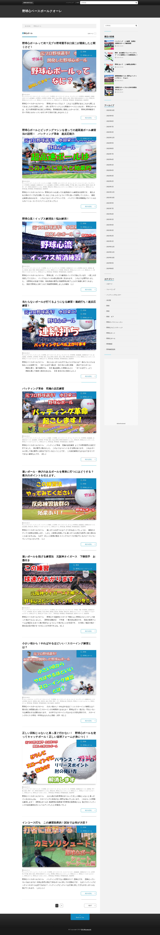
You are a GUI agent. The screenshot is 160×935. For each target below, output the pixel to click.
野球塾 (45, 186)
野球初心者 (63, 701)
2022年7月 (110, 154)
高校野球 (85, 100)
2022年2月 (110, 181)
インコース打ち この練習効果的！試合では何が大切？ (55, 822)
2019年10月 (110, 257)
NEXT (90, 905)
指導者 (49, 98)
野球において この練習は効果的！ (126, 64)
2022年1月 (110, 186)
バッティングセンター (113, 295)
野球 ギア (56, 701)
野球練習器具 (78, 100)
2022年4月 (110, 170)
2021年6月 (110, 214)
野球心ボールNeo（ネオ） (45, 613)
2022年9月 (110, 143)
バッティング (45, 96)
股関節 (51, 611)
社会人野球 (59, 98)
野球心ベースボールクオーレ (42, 10)
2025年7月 (110, 126)
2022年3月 (110, 176)
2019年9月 (110, 263)
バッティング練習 (46, 183)
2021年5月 (110, 219)
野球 (84, 52)
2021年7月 (110, 208)
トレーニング (110, 289)
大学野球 (37, 98)
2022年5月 (110, 165)
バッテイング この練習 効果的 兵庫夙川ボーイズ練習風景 (88, 2)
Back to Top (80, 917)
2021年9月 (110, 203)
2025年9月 (110, 116)
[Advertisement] (121, 390)
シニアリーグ (28, 96)
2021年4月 (110, 225)
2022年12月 (110, 137)
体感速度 (87, 96)
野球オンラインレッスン (114, 322)
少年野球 (43, 98)
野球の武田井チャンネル (81, 98)
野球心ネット (89, 270)
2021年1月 (110, 241)
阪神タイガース (78, 613)
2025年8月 (110, 121)
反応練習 (32, 98)
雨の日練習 (50, 703)
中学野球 (81, 96)
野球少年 (91, 98)
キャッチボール (28, 699)
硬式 (53, 98)
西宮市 (65, 98)
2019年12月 (110, 246)
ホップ (74, 183)
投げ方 (85, 268)
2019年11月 (110, 252)
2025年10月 (110, 110)
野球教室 (71, 100)
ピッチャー (45, 609)
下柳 (80, 609)
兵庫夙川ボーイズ (41, 185)
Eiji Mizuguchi (86, 929)
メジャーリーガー (82, 183)
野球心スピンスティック (29, 100)
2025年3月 (110, 132)
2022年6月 (110, 159)
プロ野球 (52, 96)
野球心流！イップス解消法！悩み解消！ (45, 218)
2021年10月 (110, 197)
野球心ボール (87, 55)
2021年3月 (110, 230)
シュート (35, 872)
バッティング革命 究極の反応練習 (43, 388)
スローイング (36, 96)
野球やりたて (54, 270)
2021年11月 (110, 192)
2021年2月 (110, 236)
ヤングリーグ (74, 96)
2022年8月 (110, 148)
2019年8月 (110, 268)
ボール (67, 96)
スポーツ (109, 284)
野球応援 (65, 100)
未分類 (108, 300)
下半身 (76, 609)
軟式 (69, 98)
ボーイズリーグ (60, 96)
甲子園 (72, 185)
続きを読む (88, 118)
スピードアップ (37, 609)
